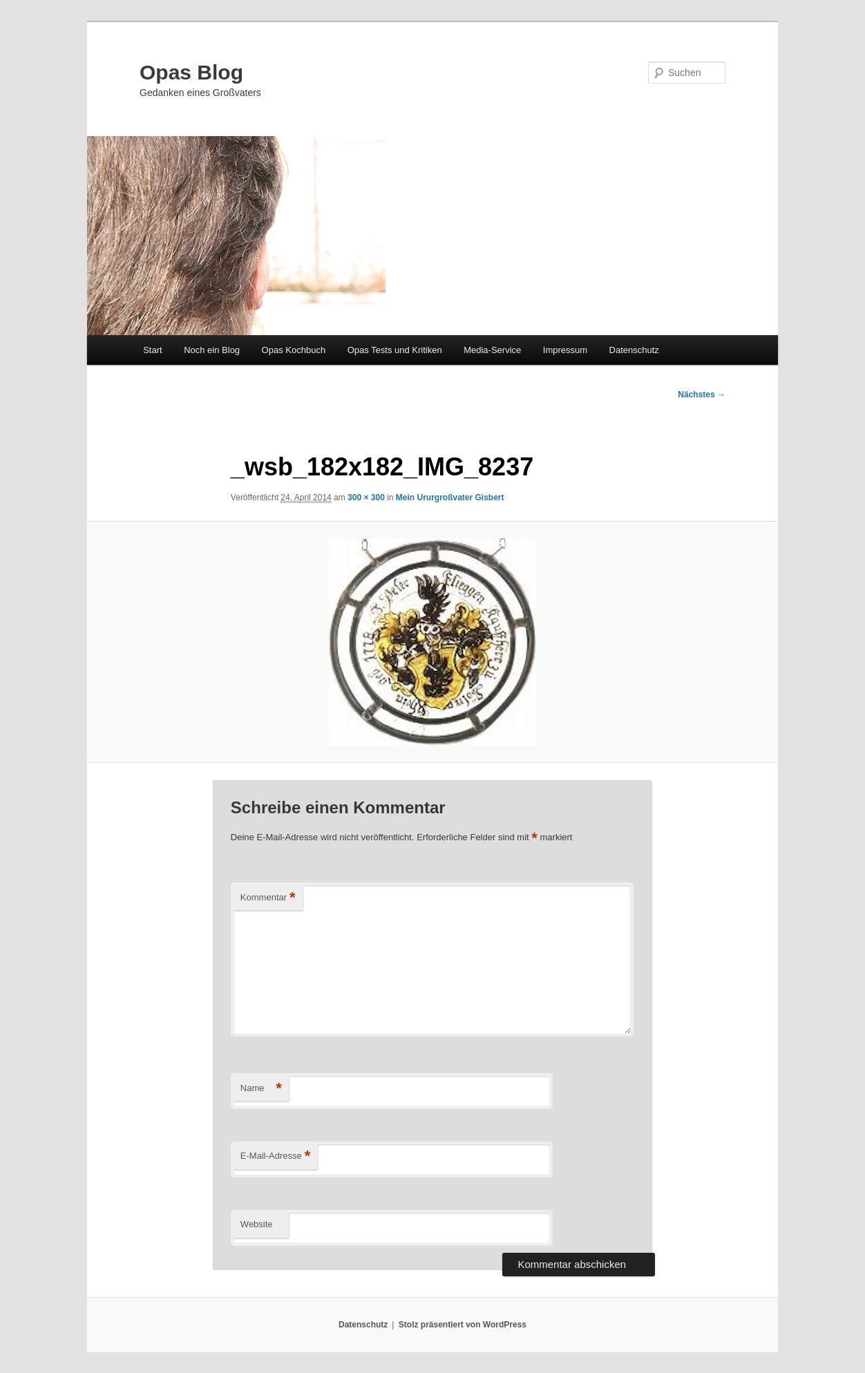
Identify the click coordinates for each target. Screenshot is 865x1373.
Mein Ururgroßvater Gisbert (450, 497)
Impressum (565, 350)
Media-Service (492, 350)
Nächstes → (701, 394)
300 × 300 (366, 497)
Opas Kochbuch (294, 350)
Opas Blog (191, 72)
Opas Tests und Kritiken (395, 350)
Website (256, 1224)
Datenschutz (634, 350)
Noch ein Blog (212, 350)
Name (261, 1089)
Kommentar (268, 898)
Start (152, 350)
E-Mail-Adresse (275, 1156)
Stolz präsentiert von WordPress (462, 1324)
